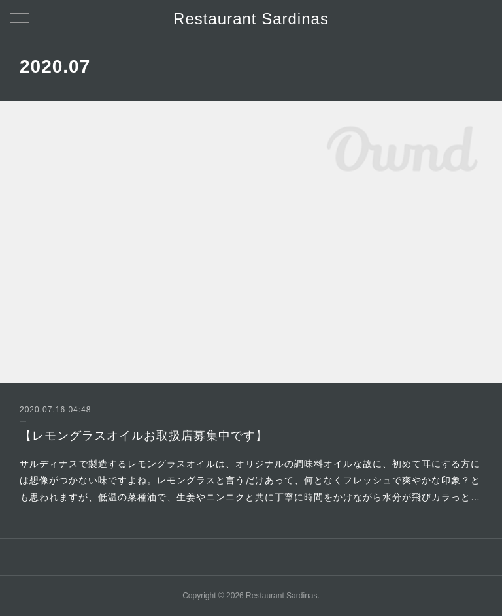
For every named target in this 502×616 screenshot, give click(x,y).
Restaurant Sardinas (251, 18)
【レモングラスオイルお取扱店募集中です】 (144, 435)
